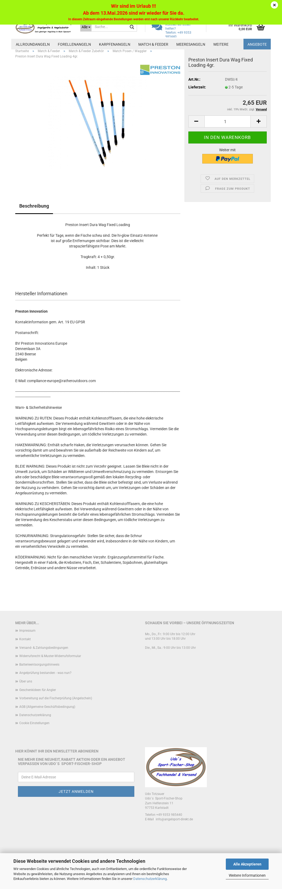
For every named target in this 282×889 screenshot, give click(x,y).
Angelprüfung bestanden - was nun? (45, 673)
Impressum (27, 630)
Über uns (25, 681)
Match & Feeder (153, 44)
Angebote (257, 44)
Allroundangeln (33, 44)
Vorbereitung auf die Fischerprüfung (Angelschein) (55, 698)
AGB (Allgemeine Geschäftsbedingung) (47, 707)
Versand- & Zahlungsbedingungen (43, 648)
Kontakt (25, 639)
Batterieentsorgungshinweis (39, 664)
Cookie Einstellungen (34, 723)
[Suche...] (86, 27)
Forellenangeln (74, 44)
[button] (196, 121)
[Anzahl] (227, 121)
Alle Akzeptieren (247, 864)
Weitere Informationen (247, 875)
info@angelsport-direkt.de (174, 819)
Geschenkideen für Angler (37, 690)
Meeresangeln (190, 44)
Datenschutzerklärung (150, 879)
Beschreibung (34, 206)
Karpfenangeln (114, 44)
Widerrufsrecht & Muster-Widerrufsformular (50, 656)
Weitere (220, 44)
